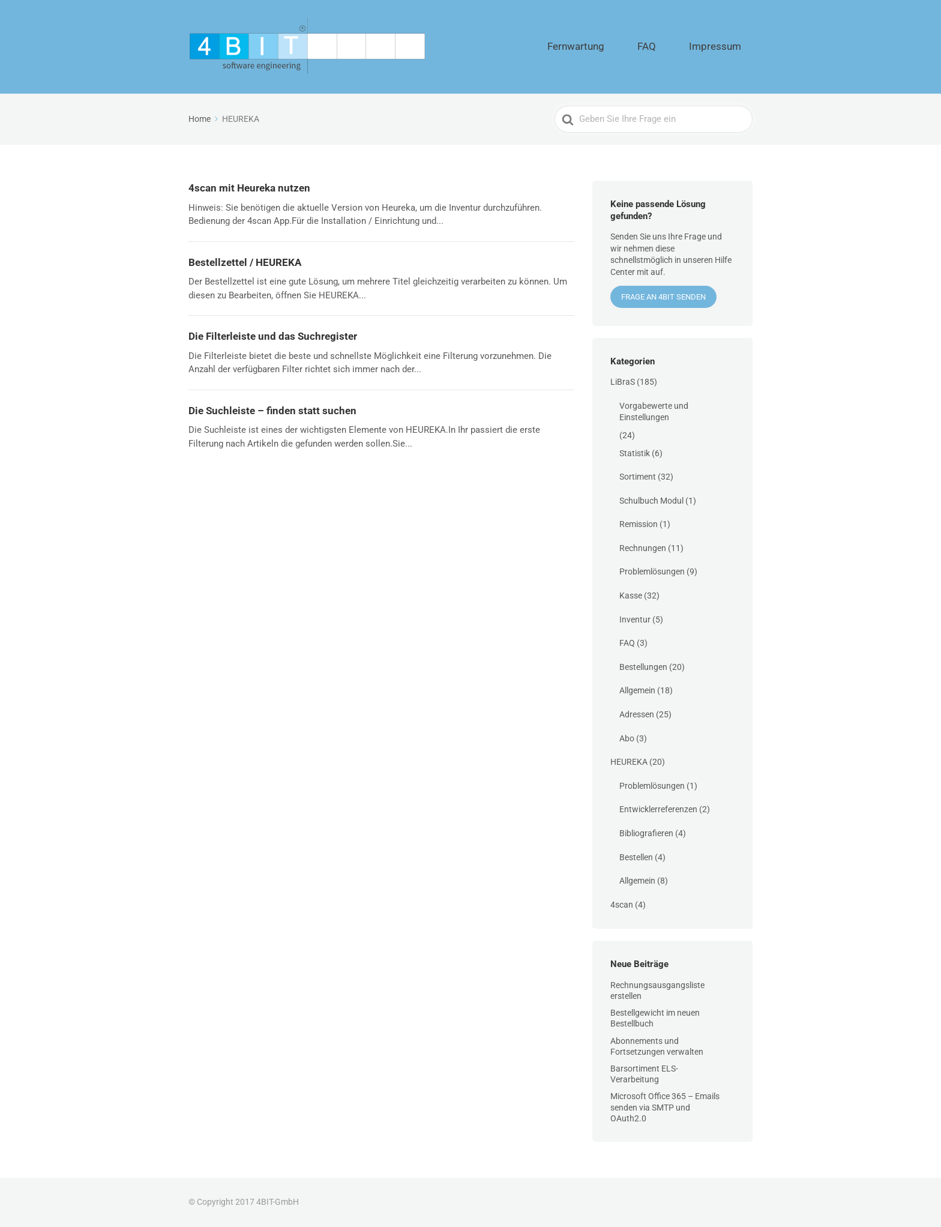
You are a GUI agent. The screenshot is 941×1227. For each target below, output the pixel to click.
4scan (621, 904)
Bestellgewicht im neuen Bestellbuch (655, 1018)
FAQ (675, 46)
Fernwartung (623, 46)
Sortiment (637, 476)
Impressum (725, 46)
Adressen (636, 714)
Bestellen (636, 857)
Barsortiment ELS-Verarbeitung (644, 1074)
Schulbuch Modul (651, 500)
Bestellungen (643, 667)
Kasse (630, 595)
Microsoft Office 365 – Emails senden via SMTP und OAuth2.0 (665, 1107)
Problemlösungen (652, 571)
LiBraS (622, 382)
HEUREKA (629, 762)
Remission (638, 524)
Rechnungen (642, 548)
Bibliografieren (646, 833)
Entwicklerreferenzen (658, 809)
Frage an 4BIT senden (663, 296)
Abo (626, 738)
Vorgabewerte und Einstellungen (653, 412)
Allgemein (637, 690)
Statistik (634, 453)
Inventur (635, 619)
